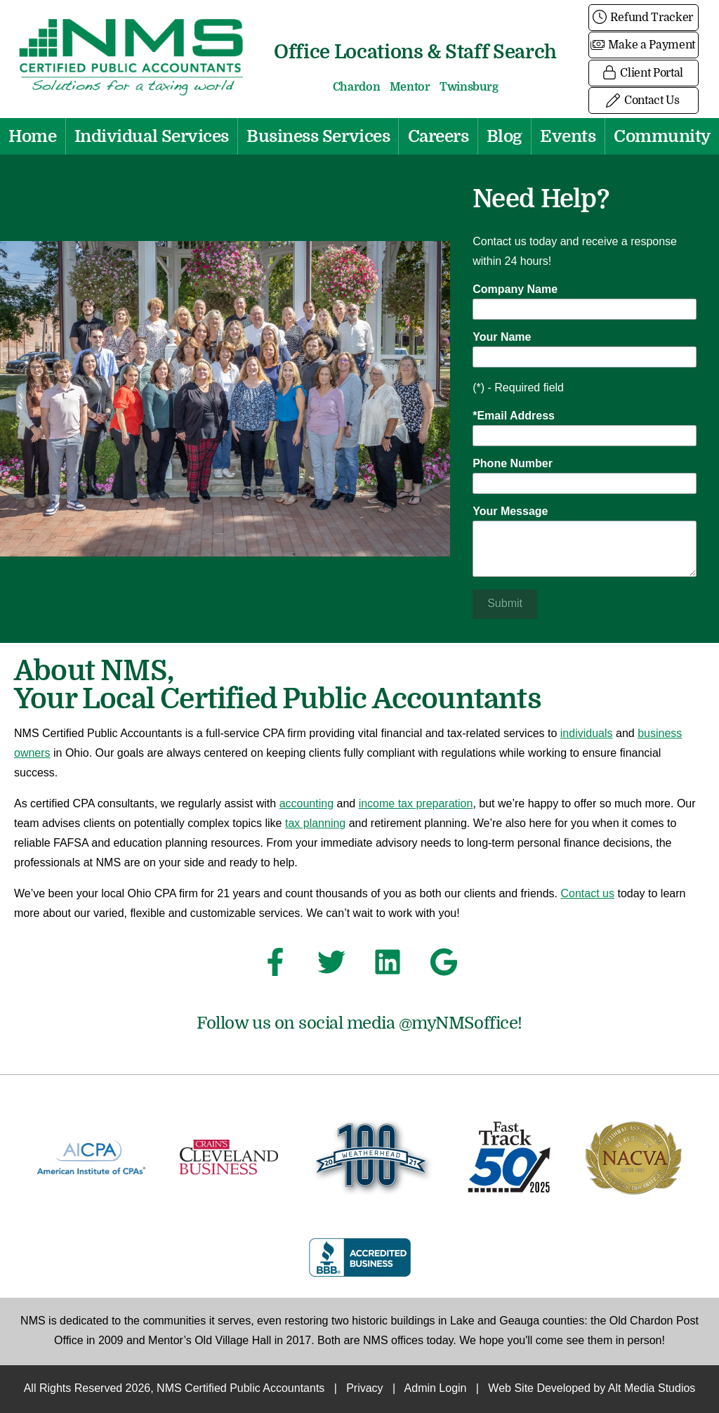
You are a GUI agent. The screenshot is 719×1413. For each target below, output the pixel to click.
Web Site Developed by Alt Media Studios (591, 1389)
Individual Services (151, 136)
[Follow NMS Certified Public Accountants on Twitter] (331, 966)
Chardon (357, 87)
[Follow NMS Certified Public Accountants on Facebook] (275, 966)
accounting (306, 804)
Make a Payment (643, 45)
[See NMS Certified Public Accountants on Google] (444, 966)
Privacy (364, 1389)
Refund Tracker (643, 17)
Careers (438, 136)
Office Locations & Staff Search (415, 52)
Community (662, 136)
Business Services (318, 136)
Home (32, 136)
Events (567, 136)
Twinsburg (469, 87)
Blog (504, 136)
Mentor (410, 87)
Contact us (587, 894)
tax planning (315, 824)
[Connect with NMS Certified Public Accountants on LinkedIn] (387, 966)
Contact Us (643, 100)
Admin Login (435, 1389)
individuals (586, 734)
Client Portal (643, 73)
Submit (504, 604)
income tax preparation (416, 804)
